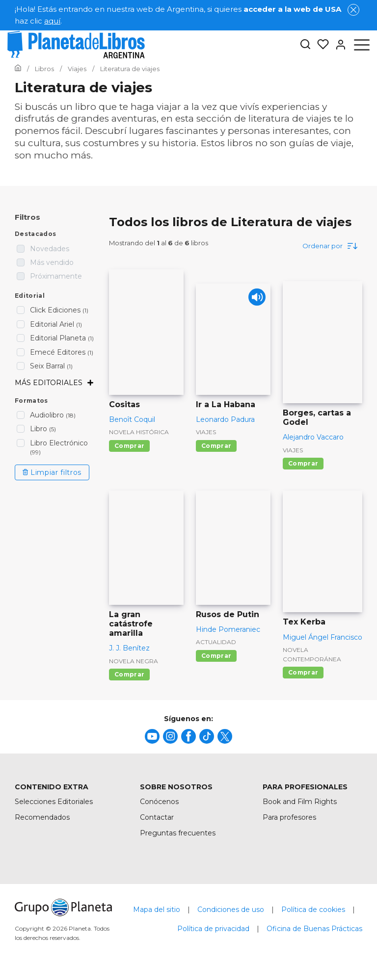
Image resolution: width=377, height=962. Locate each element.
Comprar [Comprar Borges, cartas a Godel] (303, 463)
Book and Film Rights (300, 801)
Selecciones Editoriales (54, 801)
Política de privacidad (213, 928)
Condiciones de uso (230, 909)
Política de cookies (313, 909)
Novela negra (133, 661)
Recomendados (42, 817)
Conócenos (159, 801)
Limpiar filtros (52, 472)
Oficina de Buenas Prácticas (314, 928)
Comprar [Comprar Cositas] (129, 445)
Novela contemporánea (312, 654)
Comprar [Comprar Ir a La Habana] (216, 445)
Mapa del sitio (156, 909)
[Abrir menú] (362, 44)
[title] (152, 736)
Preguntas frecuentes (177, 833)
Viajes (206, 432)
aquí (52, 21)
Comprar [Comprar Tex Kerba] (303, 672)
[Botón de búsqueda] (305, 45)
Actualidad (216, 642)
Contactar (157, 817)
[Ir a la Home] (18, 69)
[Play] (254, 299)
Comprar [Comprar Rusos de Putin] (216, 655)
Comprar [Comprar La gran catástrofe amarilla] (129, 674)
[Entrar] (338, 45)
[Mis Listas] (320, 45)
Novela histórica (139, 432)
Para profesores (289, 817)
